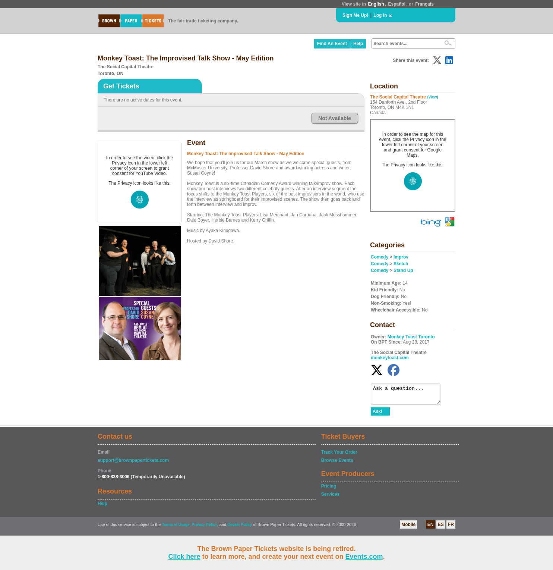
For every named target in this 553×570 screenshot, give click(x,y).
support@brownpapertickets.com (133, 463)
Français (424, 4)
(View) (432, 97)
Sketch (401, 263)
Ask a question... (409, 395)
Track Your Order (339, 455)
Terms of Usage (175, 528)
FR (451, 527)
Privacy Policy (204, 528)
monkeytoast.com (390, 357)
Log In (380, 15)
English (376, 4)
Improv (401, 257)
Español (397, 4)
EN (430, 527)
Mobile (408, 527)
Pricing (328, 489)
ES (441, 527)
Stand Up (403, 270)
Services (330, 497)
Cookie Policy (239, 528)
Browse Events (337, 463)
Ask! (377, 414)
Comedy (379, 257)
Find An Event (332, 43)
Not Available (334, 118)
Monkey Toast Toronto (411, 336)
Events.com (364, 556)
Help (358, 43)
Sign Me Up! (355, 15)
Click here (184, 556)
